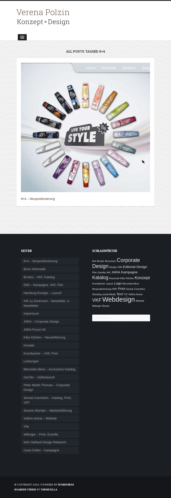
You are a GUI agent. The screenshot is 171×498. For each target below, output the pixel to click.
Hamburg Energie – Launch (43, 293)
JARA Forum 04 (35, 329)
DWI (120, 267)
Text (119, 294)
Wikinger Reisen (101, 306)
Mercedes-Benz (130, 283)
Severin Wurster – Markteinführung (48, 410)
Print (121, 288)
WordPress (66, 484)
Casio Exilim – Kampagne (41, 450)
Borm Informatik (35, 269)
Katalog (100, 277)
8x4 (94, 261)
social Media (109, 294)
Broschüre (110, 261)
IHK (109, 272)
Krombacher (98, 283)
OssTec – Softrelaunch (39, 377)
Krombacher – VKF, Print (41, 353)
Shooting (97, 294)
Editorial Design (135, 267)
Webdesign (118, 299)
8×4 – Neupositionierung (38, 199)
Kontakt (29, 345)
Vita (26, 426)
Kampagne (129, 272)
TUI (125, 294)
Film (94, 272)
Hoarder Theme (25, 489)
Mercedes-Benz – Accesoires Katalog (49, 369)
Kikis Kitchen (127, 278)
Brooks (100, 261)
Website (140, 300)
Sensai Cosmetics (135, 289)
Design (113, 267)
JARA (115, 272)
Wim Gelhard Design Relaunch (45, 442)
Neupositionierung (101, 289)
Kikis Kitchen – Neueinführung (44, 337)
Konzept (142, 277)
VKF (96, 300)
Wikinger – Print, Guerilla (41, 434)
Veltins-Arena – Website (40, 418)
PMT (114, 289)
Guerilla (102, 272)
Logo (118, 283)
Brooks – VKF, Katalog (39, 277)
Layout (109, 283)
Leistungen (31, 361)
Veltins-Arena (135, 294)
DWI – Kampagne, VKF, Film (43, 285)
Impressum (31, 313)
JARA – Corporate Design (41, 321)
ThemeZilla (49, 489)
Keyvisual (114, 278)
